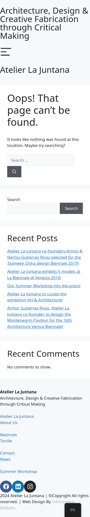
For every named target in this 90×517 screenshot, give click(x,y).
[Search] (14, 172)
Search (13, 199)
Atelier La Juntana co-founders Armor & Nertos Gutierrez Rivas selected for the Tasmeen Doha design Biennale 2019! (45, 257)
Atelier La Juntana (35, 69)
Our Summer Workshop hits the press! (43, 285)
